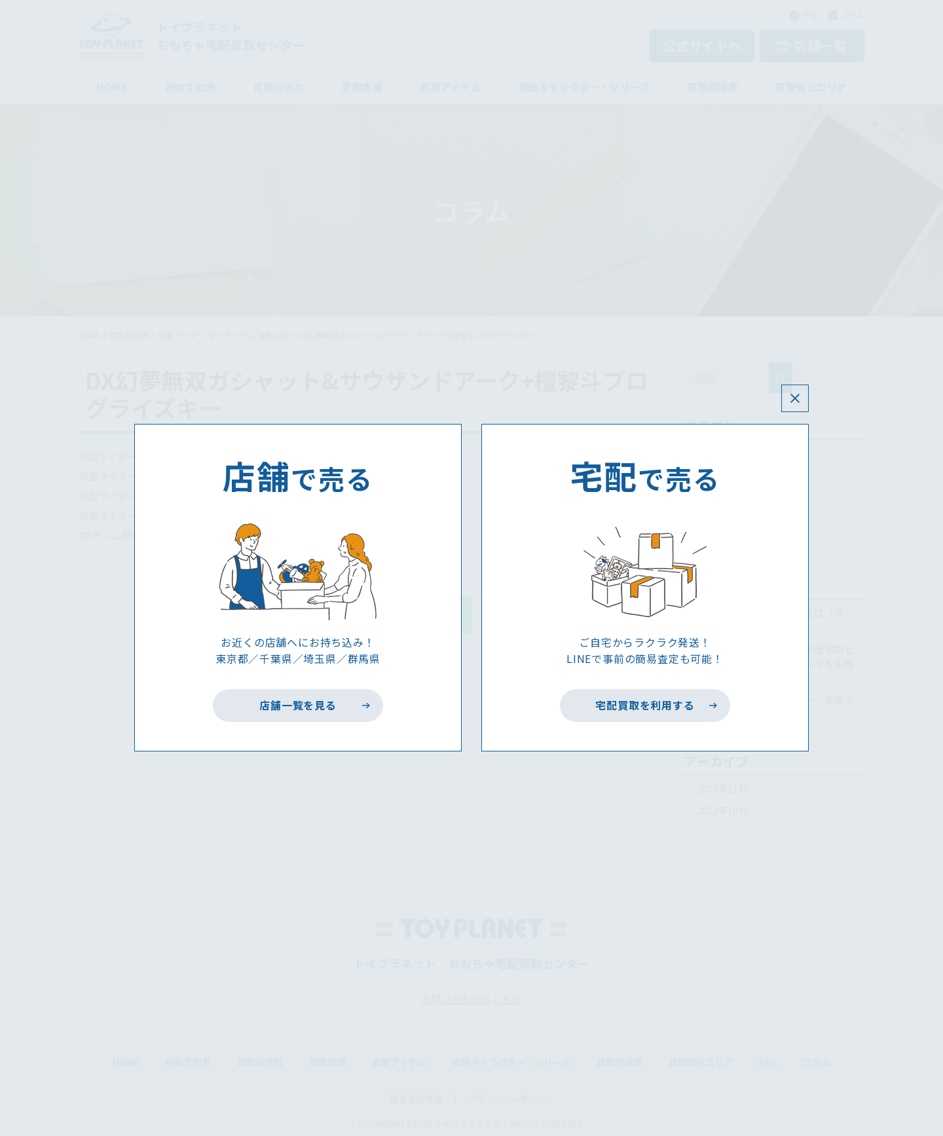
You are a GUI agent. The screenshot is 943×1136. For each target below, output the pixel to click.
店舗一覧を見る (298, 705)
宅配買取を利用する (645, 705)
